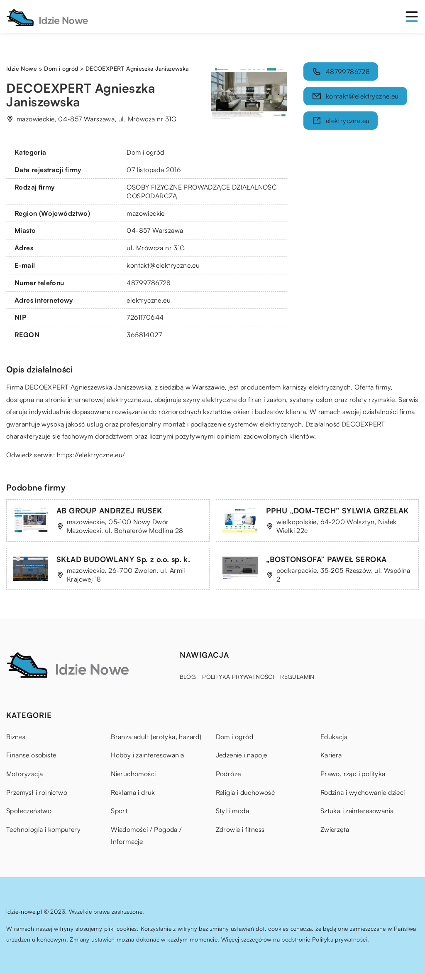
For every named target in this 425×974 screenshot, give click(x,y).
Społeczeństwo (28, 810)
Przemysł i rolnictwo (36, 792)
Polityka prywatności (238, 676)
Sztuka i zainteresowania (357, 810)
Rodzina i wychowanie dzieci (362, 792)
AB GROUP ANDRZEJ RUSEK (109, 510)
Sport (119, 810)
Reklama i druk (133, 792)
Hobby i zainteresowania (147, 755)
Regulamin (297, 676)
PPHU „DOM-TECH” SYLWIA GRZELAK (337, 510)
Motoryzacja (24, 773)
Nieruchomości (133, 773)
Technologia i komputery (43, 829)
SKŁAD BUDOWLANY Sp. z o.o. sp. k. (123, 559)
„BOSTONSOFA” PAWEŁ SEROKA (326, 559)
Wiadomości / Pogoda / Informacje (146, 835)
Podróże (228, 773)
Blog (188, 676)
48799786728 (149, 283)
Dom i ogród (145, 152)
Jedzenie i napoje (241, 755)
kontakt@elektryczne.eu (163, 265)
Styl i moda (232, 810)
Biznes (15, 736)
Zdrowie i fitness (240, 829)
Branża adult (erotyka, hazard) (156, 736)
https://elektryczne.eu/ (91, 455)
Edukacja (333, 736)
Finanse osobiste (31, 755)
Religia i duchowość (245, 792)
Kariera (331, 755)
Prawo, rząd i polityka (353, 773)
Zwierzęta (334, 829)
